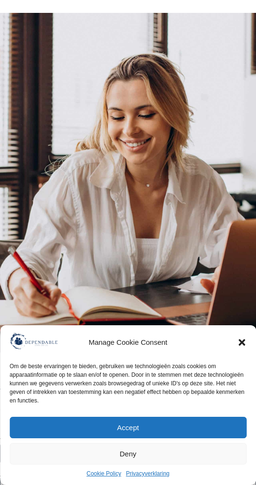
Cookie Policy (103, 473)
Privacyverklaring (147, 473)
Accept (128, 427)
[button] (241, 342)
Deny (128, 454)
